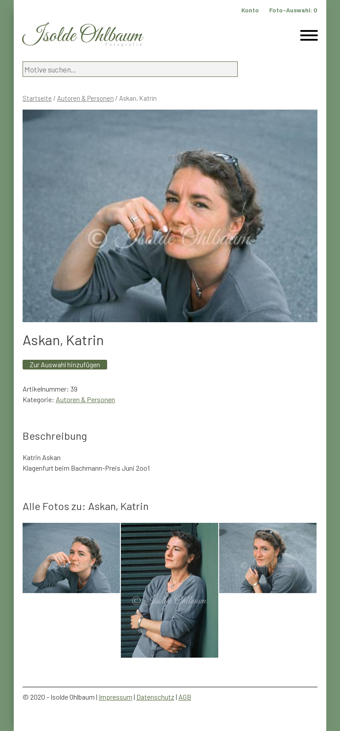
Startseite (37, 98)
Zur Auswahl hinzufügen (65, 364)
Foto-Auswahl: (293, 10)
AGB (184, 697)
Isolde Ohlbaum (82, 36)
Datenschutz (155, 697)
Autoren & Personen (85, 98)
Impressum (115, 697)
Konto (250, 10)
